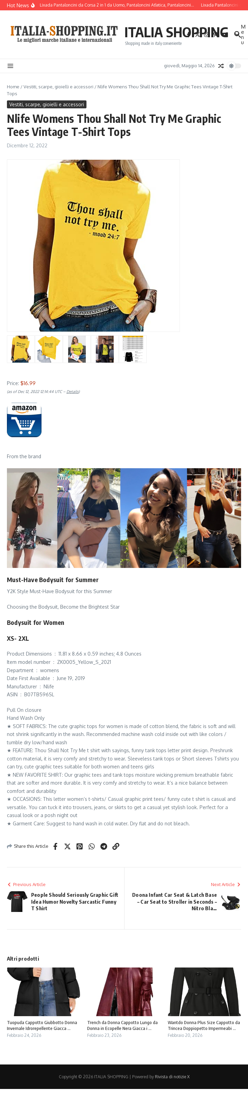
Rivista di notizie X (172, 1076)
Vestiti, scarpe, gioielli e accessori (58, 86)
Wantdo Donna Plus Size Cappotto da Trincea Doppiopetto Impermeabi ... (204, 1025)
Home (13, 86)
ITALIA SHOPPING (177, 31)
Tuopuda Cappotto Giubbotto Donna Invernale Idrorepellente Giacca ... (42, 1025)
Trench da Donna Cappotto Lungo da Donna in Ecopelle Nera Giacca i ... (122, 1025)
